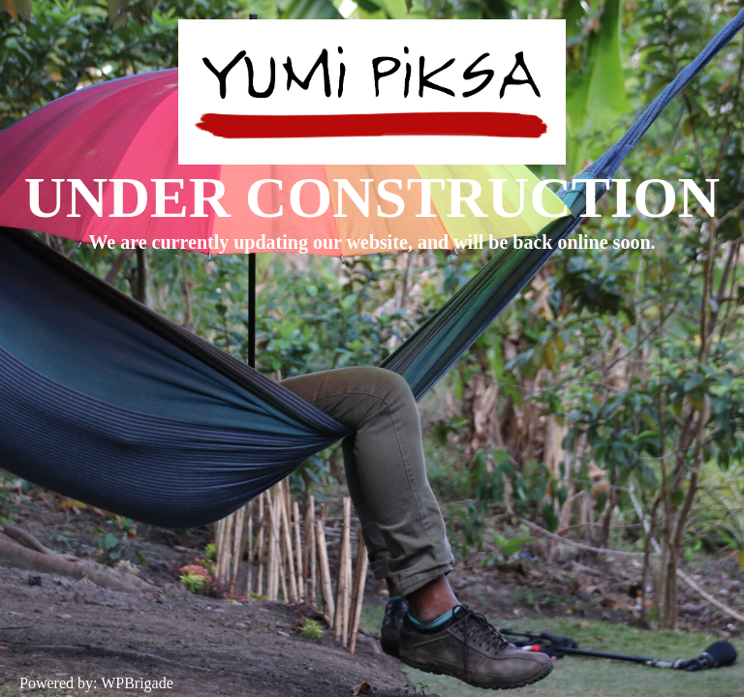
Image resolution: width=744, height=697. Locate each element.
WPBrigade (137, 683)
